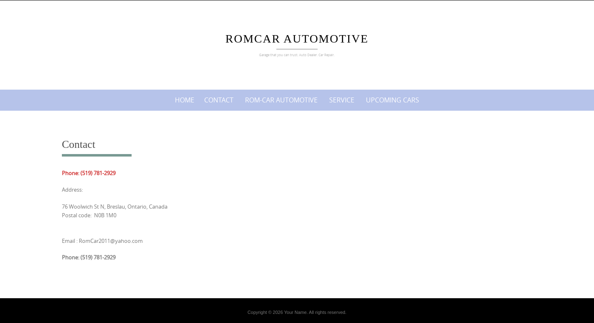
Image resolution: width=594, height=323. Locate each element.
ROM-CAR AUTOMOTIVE (281, 99)
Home (184, 99)
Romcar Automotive (297, 38)
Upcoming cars (392, 99)
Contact (218, 99)
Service (341, 99)
